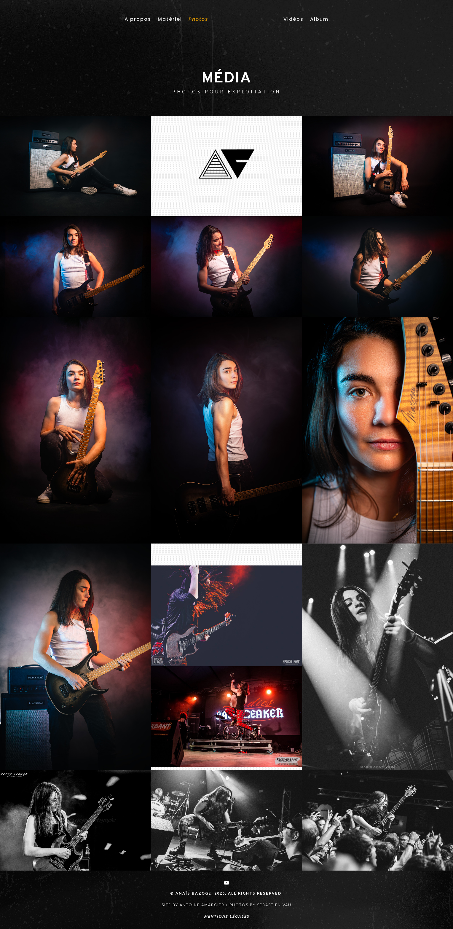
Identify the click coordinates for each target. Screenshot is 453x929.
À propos (138, 19)
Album (319, 19)
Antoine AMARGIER (202, 905)
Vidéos (293, 19)
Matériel (170, 19)
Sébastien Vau (274, 905)
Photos (198, 19)
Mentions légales (226, 916)
